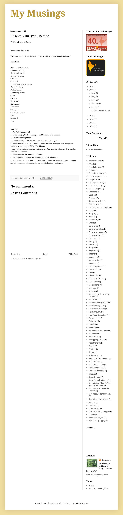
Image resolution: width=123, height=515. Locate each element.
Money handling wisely (98, 302)
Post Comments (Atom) (32, 258)
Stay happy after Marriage (100, 394)
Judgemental (94, 260)
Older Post (73, 254)
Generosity (93, 219)
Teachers (93, 405)
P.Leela (92, 324)
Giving (91, 223)
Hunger (92, 247)
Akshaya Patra (95, 160)
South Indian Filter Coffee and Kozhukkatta (99, 384)
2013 (91, 123)
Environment (94, 204)
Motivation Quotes (97, 305)
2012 (91, 126)
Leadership (93, 269)
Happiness (93, 238)
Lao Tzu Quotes (95, 266)
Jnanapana (93, 257)
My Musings (37, 13)
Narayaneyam (95, 312)
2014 (91, 119)
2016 (91, 90)
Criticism (92, 198)
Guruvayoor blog (96, 229)
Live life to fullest (96, 278)
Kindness (92, 263)
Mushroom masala (97, 308)
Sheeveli (92, 374)
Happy (91, 241)
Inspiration (93, 250)
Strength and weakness (98, 399)
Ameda (92, 164)
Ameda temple (95, 167)
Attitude (92, 170)
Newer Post (16, 254)
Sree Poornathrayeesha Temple (99, 389)
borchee (66, 503)
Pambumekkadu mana (98, 330)
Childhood (93, 191)
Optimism (93, 321)
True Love (93, 414)
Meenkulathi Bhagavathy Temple (99, 295)
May (93, 96)
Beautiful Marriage (96, 173)
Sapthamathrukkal (96, 370)
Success (92, 402)
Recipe (91, 352)
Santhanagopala (95, 367)
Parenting (93, 333)
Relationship (94, 355)
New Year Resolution (98, 315)
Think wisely (94, 408)
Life (90, 272)
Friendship (93, 216)
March (94, 100)
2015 (91, 115)
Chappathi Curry (95, 185)
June (93, 93)
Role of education (96, 364)
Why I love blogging (97, 421)
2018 (91, 86)
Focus (91, 210)
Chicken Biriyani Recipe (100, 110)
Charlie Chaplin (95, 188)
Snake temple (94, 377)
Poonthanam (94, 343)
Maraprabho (94, 285)
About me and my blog (98, 488)
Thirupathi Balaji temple (99, 411)
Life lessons (94, 275)
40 (92, 41)
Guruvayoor (94, 226)
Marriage (92, 288)
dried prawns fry (95, 201)
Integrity (92, 254)
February (95, 103)
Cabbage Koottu (96, 182)
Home (45, 254)
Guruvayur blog (95, 235)
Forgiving (92, 213)
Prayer (91, 346)
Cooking (92, 195)
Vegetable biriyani (96, 417)
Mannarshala (94, 281)
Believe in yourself (96, 176)
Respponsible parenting (98, 358)
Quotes (92, 349)
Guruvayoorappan (96, 232)
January (94, 107)
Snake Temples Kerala (98, 380)
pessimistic (93, 336)
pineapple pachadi (96, 339)
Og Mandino (94, 318)
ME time (92, 291)
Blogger (84, 503)
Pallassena (93, 327)
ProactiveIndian (95, 149)
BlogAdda (93, 179)
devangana (106, 460)
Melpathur (93, 299)
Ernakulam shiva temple (99, 207)
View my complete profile (97, 474)
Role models (94, 361)
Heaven (92, 244)
